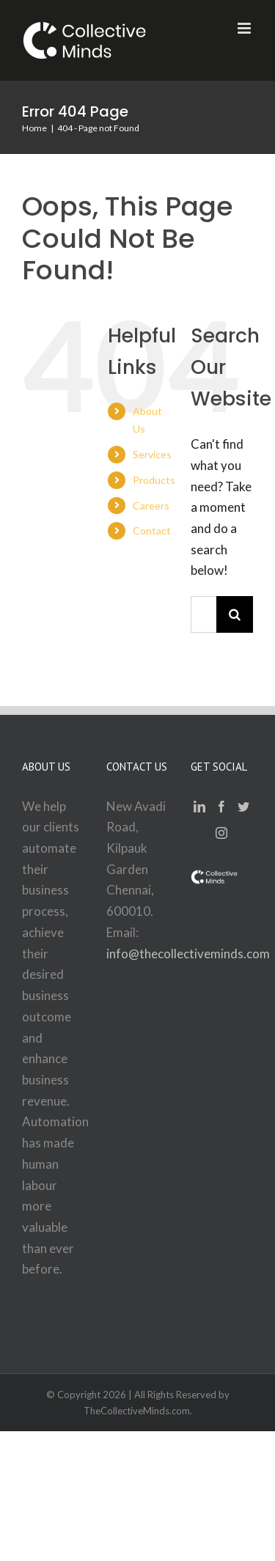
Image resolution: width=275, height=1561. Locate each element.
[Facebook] (221, 806)
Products (154, 480)
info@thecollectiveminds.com (188, 953)
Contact (152, 530)
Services (152, 454)
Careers (151, 505)
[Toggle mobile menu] (245, 28)
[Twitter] (243, 806)
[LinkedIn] (199, 806)
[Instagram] (221, 833)
